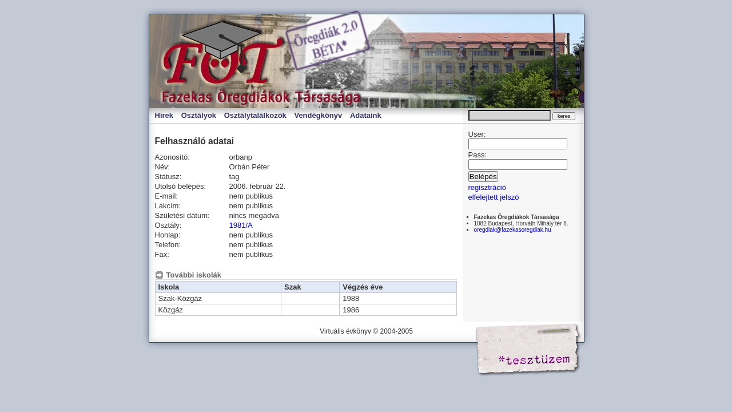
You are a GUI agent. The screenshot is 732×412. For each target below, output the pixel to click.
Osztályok (198, 115)
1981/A (241, 225)
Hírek (164, 115)
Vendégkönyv (318, 115)
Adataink (365, 115)
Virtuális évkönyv (269, 61)
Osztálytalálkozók (255, 115)
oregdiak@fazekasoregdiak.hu (512, 230)
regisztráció (487, 187)
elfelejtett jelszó (493, 197)
